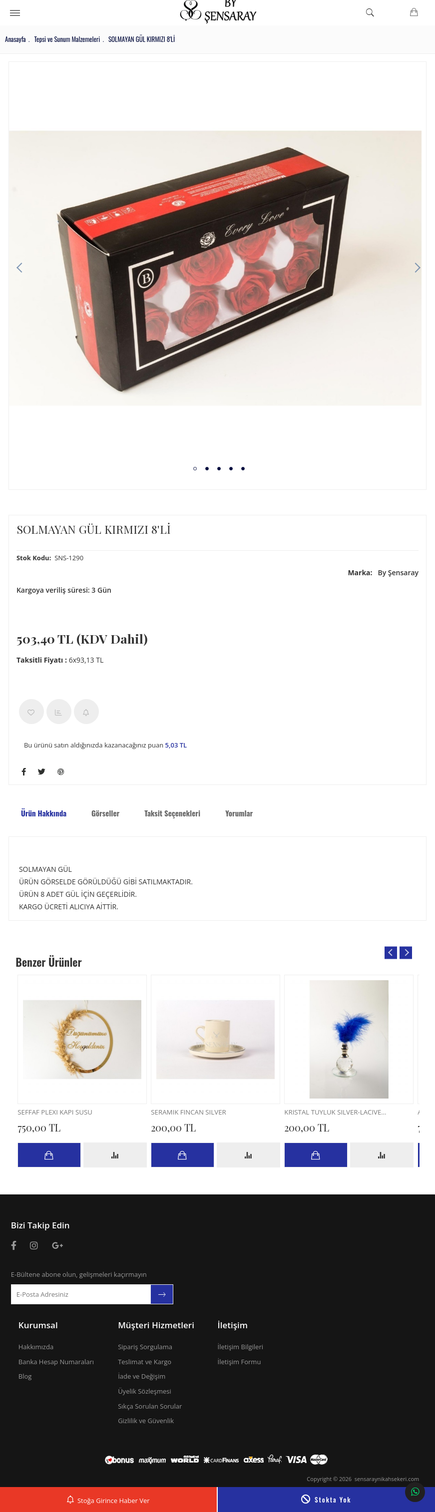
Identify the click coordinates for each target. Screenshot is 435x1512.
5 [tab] (243, 468)
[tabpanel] (217, 268)
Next (413, 268)
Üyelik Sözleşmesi (144, 1391)
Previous (21, 268)
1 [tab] (195, 468)
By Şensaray (381, 572)
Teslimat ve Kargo (144, 1361)
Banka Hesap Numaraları (56, 1361)
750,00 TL (44, 1128)
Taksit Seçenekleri (175, 812)
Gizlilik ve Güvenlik (146, 1420)
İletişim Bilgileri (241, 1346)
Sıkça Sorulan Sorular (150, 1406)
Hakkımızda (35, 1346)
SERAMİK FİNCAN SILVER (195, 1113)
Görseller (108, 812)
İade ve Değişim (141, 1376)
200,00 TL (178, 1128)
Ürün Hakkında (46, 812)
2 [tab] (207, 468)
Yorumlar (241, 812)
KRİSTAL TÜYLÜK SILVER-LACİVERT (338, 1113)
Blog (25, 1376)
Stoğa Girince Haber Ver (108, 1499)
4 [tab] (231, 468)
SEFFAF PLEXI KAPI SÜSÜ (62, 1113)
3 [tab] (219, 468)
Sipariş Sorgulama (145, 1346)
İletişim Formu (239, 1361)
